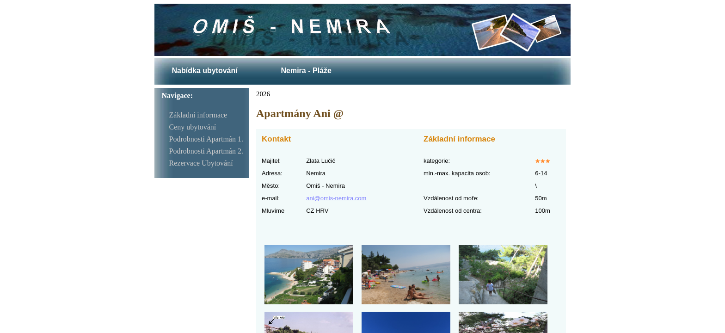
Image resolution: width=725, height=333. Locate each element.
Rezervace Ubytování (201, 163)
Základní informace (198, 115)
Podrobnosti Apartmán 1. (206, 139)
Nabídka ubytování (204, 70)
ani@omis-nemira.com (336, 198)
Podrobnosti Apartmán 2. (206, 151)
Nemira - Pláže (306, 70)
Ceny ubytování (192, 127)
